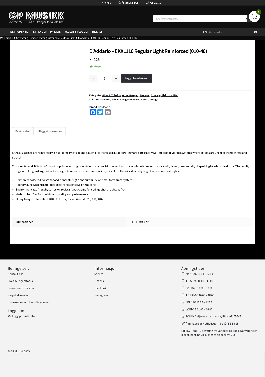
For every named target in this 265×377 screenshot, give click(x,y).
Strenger (21, 38)
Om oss (99, 281)
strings (154, 99)
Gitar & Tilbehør (111, 95)
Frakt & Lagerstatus (20, 281)
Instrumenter (19, 31)
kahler (115, 99)
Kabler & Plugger (76, 31)
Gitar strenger (37, 38)
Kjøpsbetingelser (19, 295)
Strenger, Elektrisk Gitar (61, 38)
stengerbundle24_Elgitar (134, 99)
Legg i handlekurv (136, 78)
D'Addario (104, 107)
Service (98, 274)
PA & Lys (55, 31)
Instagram (101, 295)
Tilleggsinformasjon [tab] (49, 131)
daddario (105, 99)
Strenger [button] (40, 31)
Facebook (100, 288)
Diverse (97, 31)
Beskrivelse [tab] (22, 131)
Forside (8, 38)
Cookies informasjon (21, 288)
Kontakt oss (15, 274)
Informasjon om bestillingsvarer (28, 302)
